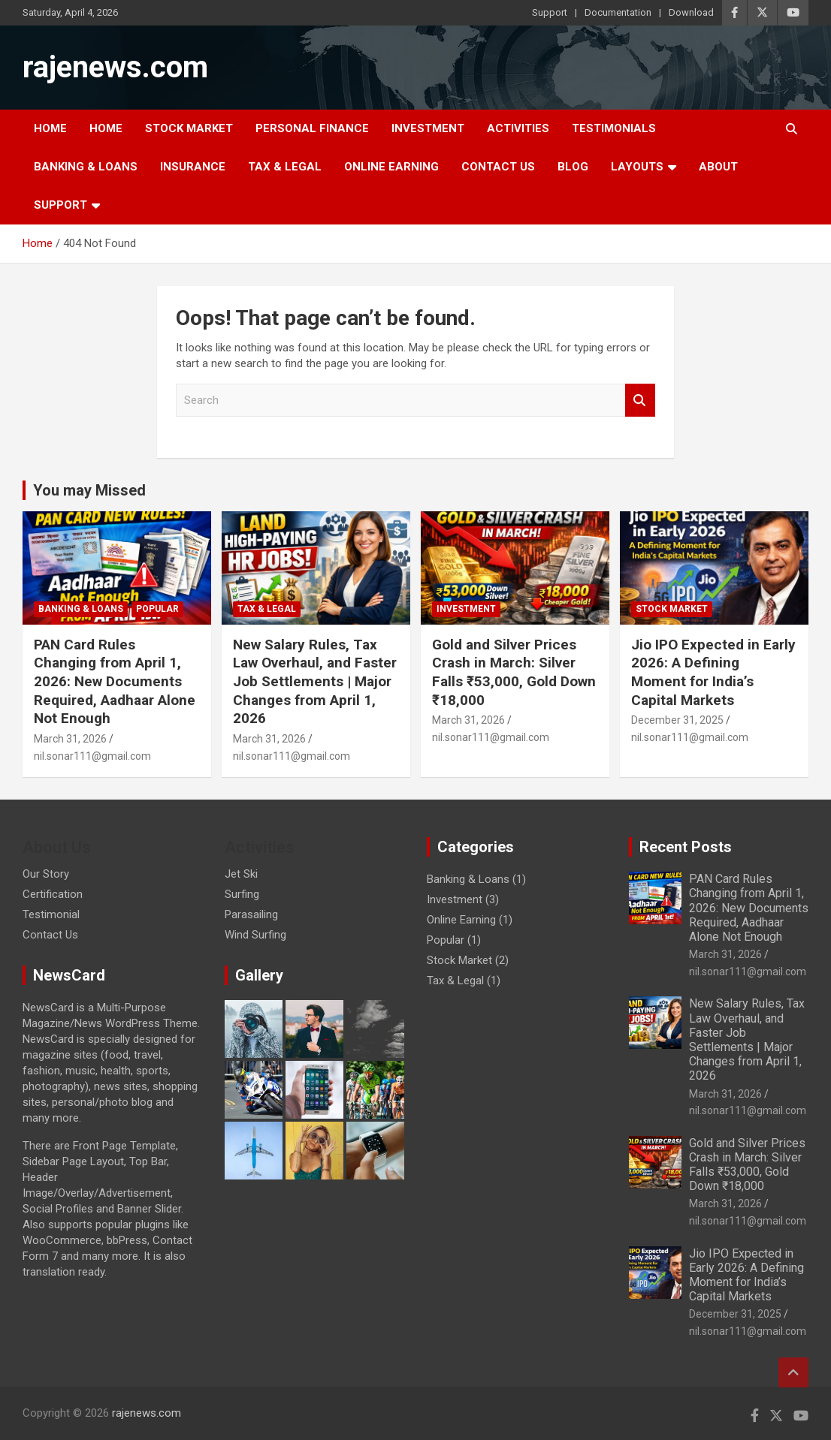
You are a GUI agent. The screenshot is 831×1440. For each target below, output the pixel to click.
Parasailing (251, 914)
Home (50, 128)
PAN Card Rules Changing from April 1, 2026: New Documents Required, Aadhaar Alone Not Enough (114, 682)
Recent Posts (685, 847)
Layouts (637, 166)
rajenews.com (115, 67)
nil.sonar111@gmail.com (92, 756)
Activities (518, 128)
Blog (573, 166)
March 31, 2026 (70, 739)
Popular (157, 609)
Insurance (192, 166)
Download (691, 12)
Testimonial (51, 914)
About (718, 166)
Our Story (46, 874)
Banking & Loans (85, 166)
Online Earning (391, 166)
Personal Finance (312, 128)
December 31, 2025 (677, 720)
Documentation (618, 12)
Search (640, 400)
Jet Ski (241, 874)
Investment (427, 128)
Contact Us (498, 166)
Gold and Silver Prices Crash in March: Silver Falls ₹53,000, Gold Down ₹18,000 (514, 672)
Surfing (242, 894)
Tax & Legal (285, 166)
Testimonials (614, 128)
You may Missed (89, 490)
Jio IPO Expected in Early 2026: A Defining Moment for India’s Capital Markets (713, 672)
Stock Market (189, 128)
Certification (53, 894)
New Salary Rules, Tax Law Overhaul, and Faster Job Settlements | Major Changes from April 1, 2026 (315, 682)
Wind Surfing (255, 934)
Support (549, 12)
